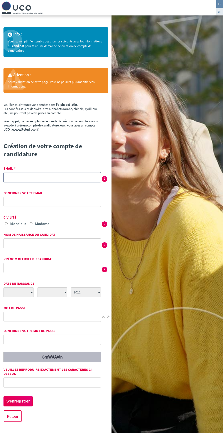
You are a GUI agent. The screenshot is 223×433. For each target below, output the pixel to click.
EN (219, 11)
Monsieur (18, 223)
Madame (42, 223)
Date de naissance (18, 283)
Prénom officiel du (28, 259)
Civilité (9, 217)
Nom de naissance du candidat (29, 235)
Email (8, 168)
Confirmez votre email (23, 193)
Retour (13, 416)
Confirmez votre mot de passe (29, 331)
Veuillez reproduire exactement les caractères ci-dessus (48, 371)
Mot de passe (14, 308)
